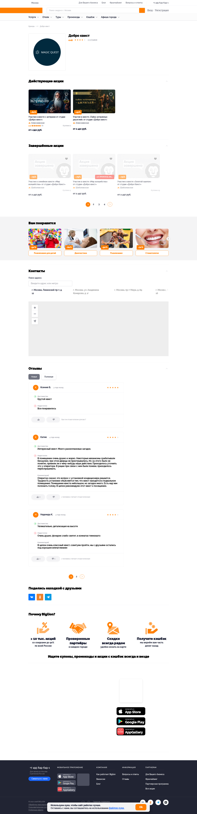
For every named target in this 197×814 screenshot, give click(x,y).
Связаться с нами (39, 779)
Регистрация (162, 10)
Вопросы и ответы (134, 3)
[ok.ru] (150, 802)
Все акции (150, 789)
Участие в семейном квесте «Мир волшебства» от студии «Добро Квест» (46, 183)
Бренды (31, 26)
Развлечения (116, 253)
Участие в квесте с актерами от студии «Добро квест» (46, 118)
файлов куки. (116, 808)
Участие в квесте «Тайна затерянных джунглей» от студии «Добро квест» (90, 118)
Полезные (48, 377)
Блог (104, 3)
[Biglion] (36, 10)
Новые (34, 377)
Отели (47, 17)
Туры (60, 17)
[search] (142, 10)
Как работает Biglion (105, 774)
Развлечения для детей (45, 253)
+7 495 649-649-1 (161, 3)
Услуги (34, 17)
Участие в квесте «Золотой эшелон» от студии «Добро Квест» (134, 183)
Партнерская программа (157, 784)
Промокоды (75, 17)
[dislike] (53, 419)
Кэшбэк (92, 17)
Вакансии (100, 779)
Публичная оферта (35, 810)
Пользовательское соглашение (40, 807)
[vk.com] (143, 802)
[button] (29, 239)
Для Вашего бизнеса (88, 3)
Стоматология (152, 253)
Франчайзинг (116, 3)
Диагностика (81, 253)
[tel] (158, 802)
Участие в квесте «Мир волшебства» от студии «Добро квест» (90, 183)
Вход (150, 10)
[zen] (166, 802)
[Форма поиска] (96, 10)
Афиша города (111, 17)
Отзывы (125, 779)
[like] (38, 419)
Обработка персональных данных (41, 805)
